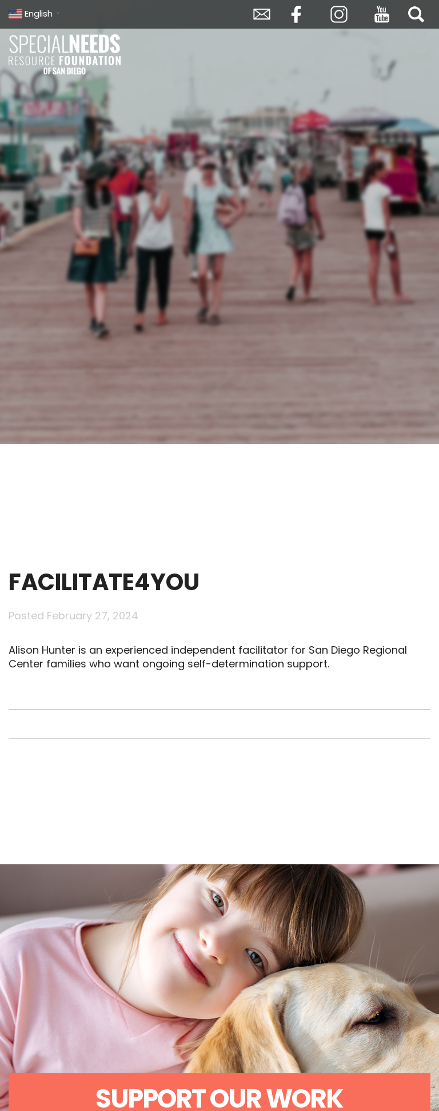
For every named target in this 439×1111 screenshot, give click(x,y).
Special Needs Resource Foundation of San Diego (66, 54)
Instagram (339, 14)
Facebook (296, 14)
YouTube (381, 14)
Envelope (261, 14)
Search (416, 14)
